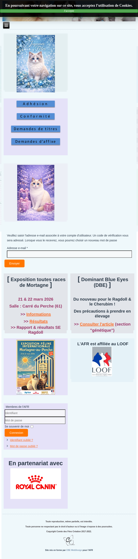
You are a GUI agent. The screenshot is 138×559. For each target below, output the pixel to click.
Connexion (16, 432)
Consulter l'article (97, 324)
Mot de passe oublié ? (24, 446)
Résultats (39, 321)
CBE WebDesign (74, 550)
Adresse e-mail (17, 248)
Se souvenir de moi (17, 426)
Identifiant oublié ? (21, 440)
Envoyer (14, 263)
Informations (38, 314)
